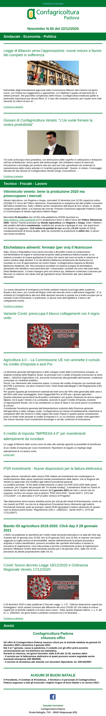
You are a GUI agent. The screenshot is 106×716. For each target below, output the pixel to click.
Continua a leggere (13, 107)
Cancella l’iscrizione (53, 705)
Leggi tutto (9, 454)
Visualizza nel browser (53, 3)
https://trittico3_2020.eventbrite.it (20, 220)
